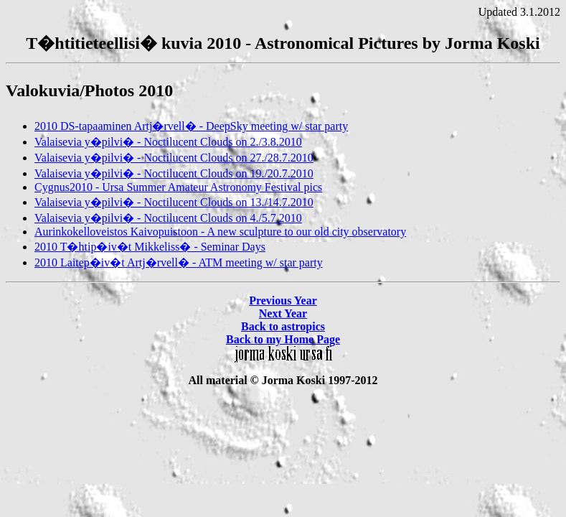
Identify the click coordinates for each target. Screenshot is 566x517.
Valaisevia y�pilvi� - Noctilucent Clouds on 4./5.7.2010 (168, 218)
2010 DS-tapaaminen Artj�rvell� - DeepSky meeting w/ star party (191, 126)
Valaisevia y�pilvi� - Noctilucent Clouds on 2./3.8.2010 (168, 142)
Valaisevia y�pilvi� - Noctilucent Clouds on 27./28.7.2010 (173, 158)
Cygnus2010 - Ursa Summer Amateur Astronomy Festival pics (178, 187)
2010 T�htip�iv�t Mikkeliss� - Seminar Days (149, 247)
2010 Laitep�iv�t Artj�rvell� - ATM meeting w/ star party (178, 262)
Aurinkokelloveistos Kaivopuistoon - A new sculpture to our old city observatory (220, 231)
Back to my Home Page (283, 339)
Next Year (283, 313)
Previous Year (283, 300)
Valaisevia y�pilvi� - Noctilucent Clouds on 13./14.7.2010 (173, 202)
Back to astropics (283, 326)
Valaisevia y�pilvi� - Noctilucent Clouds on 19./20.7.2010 (173, 173)
